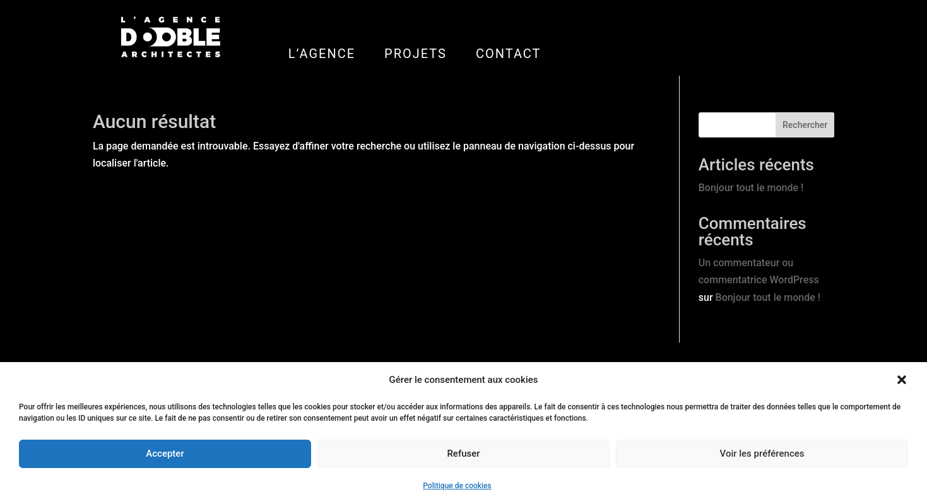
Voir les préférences (762, 453)
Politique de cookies (457, 485)
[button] (901, 379)
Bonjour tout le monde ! (751, 188)
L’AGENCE (321, 53)
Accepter (165, 453)
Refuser (463, 453)
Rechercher (804, 125)
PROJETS (415, 53)
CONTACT (508, 53)
